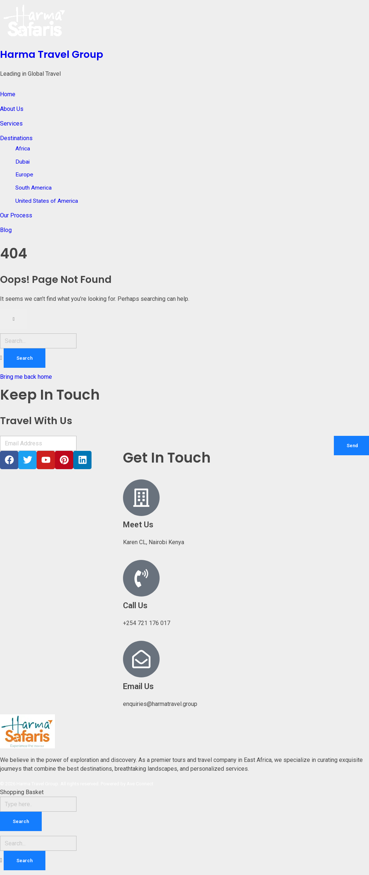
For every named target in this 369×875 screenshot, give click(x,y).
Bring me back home (26, 376)
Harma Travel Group (51, 54)
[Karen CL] (307, 506)
